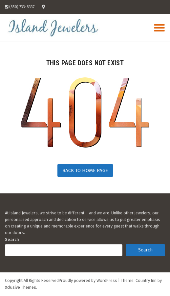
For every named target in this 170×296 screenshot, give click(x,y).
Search (12, 239)
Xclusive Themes (20, 287)
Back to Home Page (85, 170)
